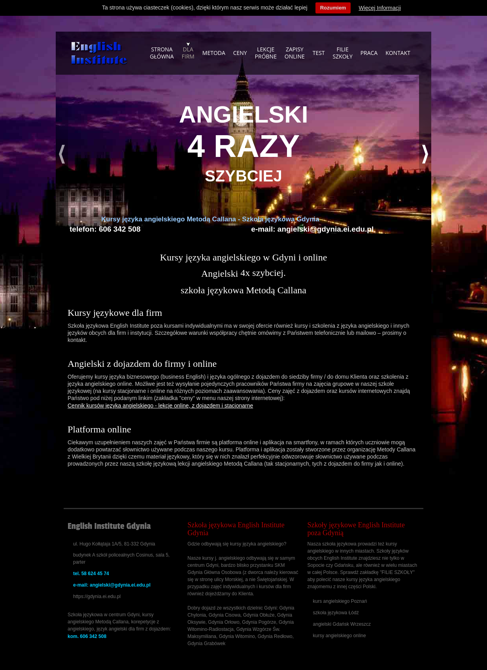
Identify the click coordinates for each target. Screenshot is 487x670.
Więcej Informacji (380, 8)
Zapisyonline (295, 52)
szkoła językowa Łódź (336, 612)
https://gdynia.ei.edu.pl (97, 596)
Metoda (213, 53)
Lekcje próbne (266, 52)
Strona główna (162, 52)
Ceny (240, 53)
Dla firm (188, 52)
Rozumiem (333, 8)
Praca (369, 53)
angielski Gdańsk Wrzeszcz (342, 624)
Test (319, 53)
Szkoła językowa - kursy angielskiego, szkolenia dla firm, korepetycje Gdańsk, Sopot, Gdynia (99, 53)
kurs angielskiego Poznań (340, 601)
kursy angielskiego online (339, 635)
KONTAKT (397, 53)
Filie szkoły (342, 52)
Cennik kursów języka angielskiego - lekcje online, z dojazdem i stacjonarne (160, 405)
